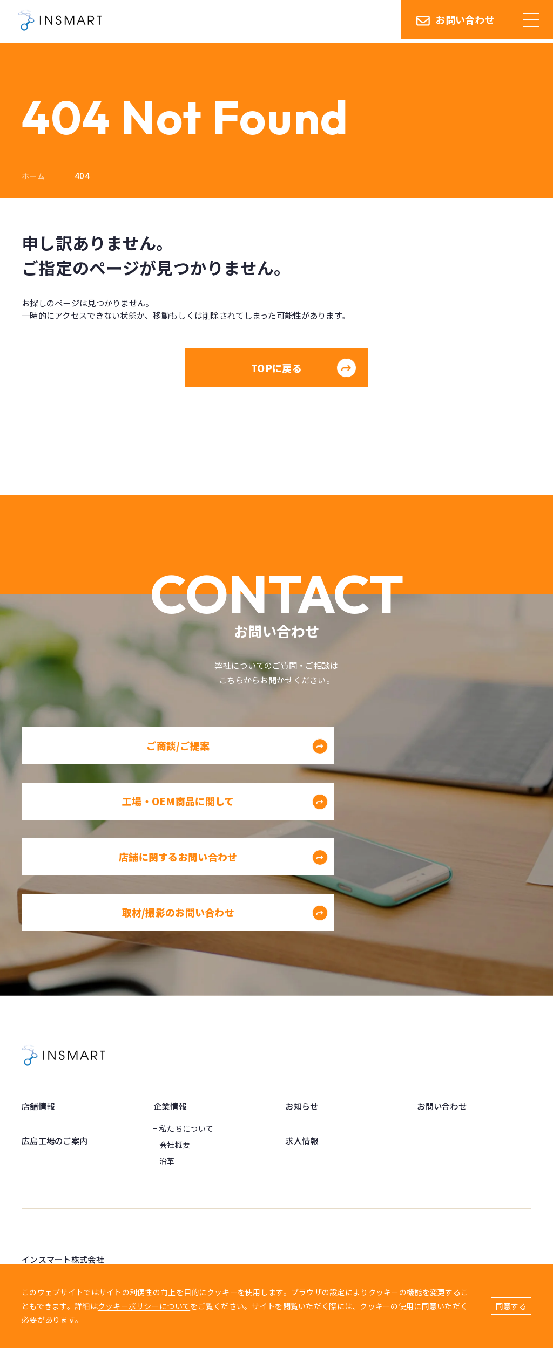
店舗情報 (39, 1007)
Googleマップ (47, 1239)
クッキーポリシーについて (144, 1306)
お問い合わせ (455, 22)
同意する (511, 1306)
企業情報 (170, 1007)
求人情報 (302, 1041)
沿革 (167, 1061)
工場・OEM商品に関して (437, 769)
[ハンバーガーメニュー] (531, 22)
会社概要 (174, 1045)
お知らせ (302, 1007)
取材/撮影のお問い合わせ (437, 828)
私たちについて (186, 1029)
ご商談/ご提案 (185, 769)
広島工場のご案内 (57, 1041)
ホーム (34, 175)
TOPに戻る (301, 374)
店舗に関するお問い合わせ (172, 828)
